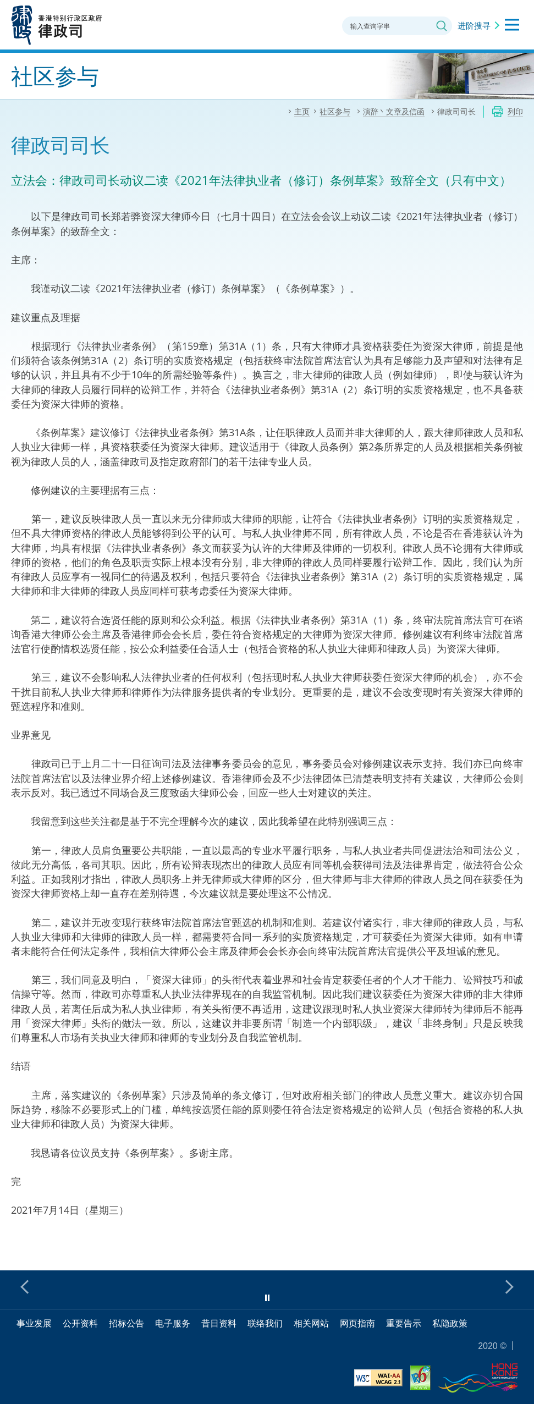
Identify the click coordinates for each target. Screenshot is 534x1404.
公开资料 (80, 1323)
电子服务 (172, 1323)
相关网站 (311, 1323)
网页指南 (357, 1323)
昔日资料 (218, 1323)
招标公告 (126, 1323)
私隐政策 (449, 1323)
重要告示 (403, 1323)
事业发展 (34, 1323)
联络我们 (265, 1323)
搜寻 (441, 26)
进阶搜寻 (474, 25)
